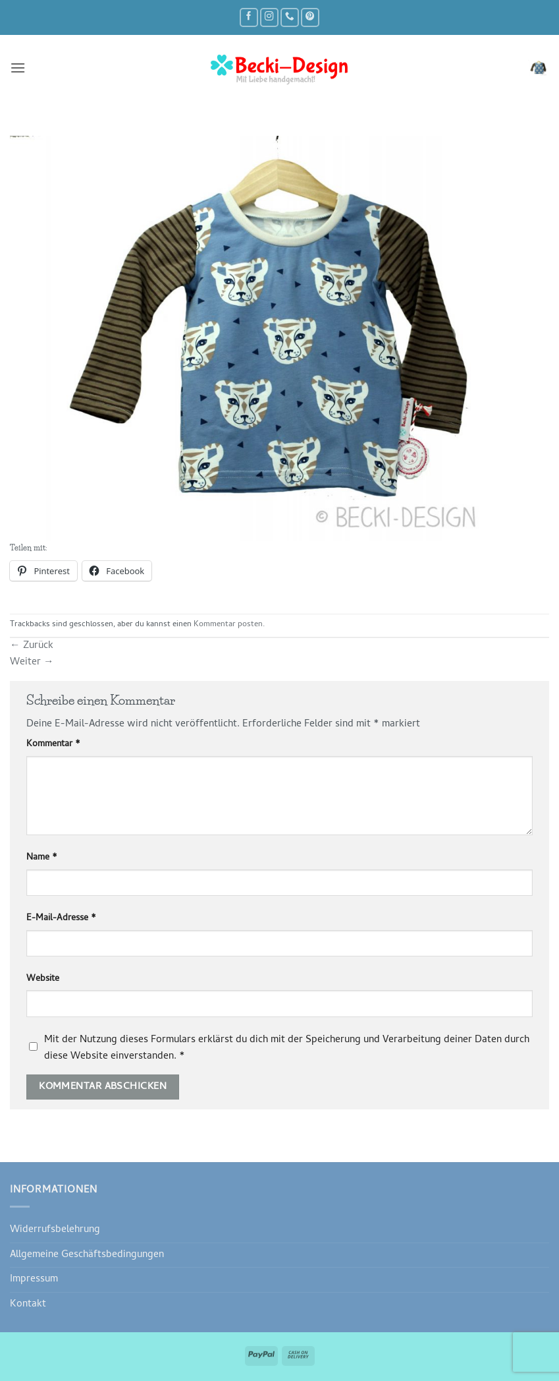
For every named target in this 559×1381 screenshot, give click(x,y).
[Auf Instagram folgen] (269, 17)
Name (41, 858)
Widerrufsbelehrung (55, 1230)
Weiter (32, 662)
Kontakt (28, 1304)
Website (42, 979)
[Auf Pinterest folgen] (310, 17)
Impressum (34, 1279)
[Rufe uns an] (289, 17)
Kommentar (53, 745)
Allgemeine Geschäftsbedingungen (87, 1255)
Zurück (31, 646)
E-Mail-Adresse (61, 919)
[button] (18, 68)
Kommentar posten (228, 625)
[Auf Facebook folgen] (249, 17)
